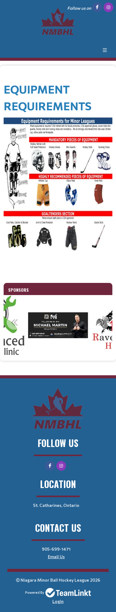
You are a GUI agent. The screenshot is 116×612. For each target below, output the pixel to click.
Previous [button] (14, 322)
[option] (58, 325)
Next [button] (101, 322)
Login (58, 601)
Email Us (56, 556)
